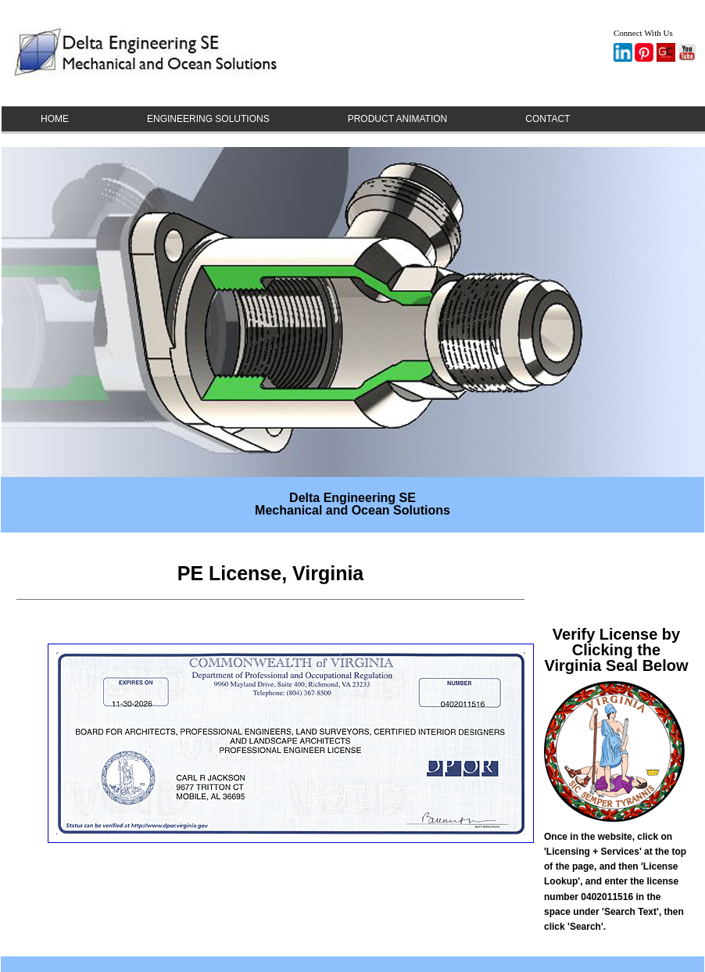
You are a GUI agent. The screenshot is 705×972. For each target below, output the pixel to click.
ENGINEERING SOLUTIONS (208, 118)
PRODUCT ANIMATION (398, 118)
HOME (55, 118)
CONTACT (547, 118)
